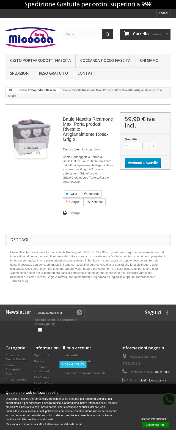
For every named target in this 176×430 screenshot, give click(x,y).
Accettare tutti (155, 424)
